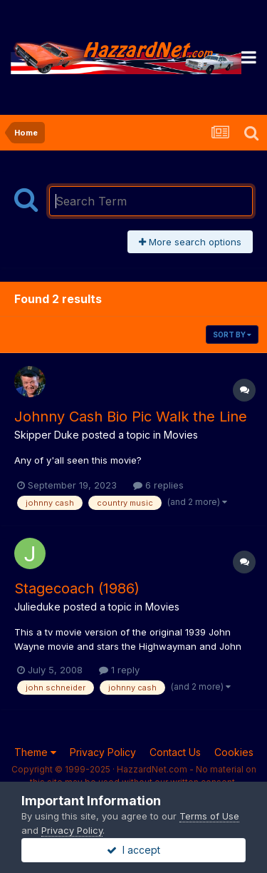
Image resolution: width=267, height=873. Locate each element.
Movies (181, 435)
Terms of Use (209, 816)
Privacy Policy (103, 752)
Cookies (233, 752)
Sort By (232, 334)
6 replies (158, 485)
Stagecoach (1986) (77, 588)
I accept (133, 850)
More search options (190, 241)
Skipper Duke (46, 435)
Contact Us (175, 752)
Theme (35, 752)
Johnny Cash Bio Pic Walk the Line (130, 416)
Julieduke (37, 607)
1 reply (119, 669)
